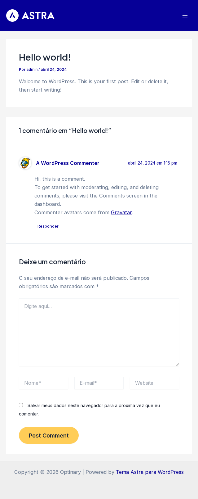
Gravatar (121, 212)
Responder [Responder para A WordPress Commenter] (48, 226)
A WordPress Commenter (67, 163)
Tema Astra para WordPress (150, 472)
